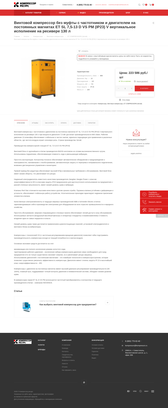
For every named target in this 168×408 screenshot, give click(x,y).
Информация (98, 340)
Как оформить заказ (69, 370)
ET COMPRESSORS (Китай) (133, 104)
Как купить (49, 123)
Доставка (77, 123)
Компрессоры (102, 104)
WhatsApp (84, 382)
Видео (94, 358)
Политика (95, 355)
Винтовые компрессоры (115, 104)
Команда (65, 348)
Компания (67, 340)
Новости (65, 363)
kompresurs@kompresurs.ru (119, 4)
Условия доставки (98, 348)
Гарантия (95, 351)
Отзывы (35, 123)
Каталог (42, 340)
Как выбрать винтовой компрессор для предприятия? (68, 304)
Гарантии (91, 123)
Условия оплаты (97, 345)
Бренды (41, 349)
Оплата (63, 123)
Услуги (41, 345)
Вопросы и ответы (68, 360)
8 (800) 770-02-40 (84, 5)
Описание (21, 123)
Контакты (65, 351)
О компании (66, 345)
